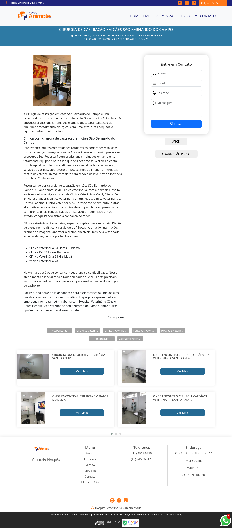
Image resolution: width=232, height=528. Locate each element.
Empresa (151, 15)
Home (135, 15)
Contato (208, 15)
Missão (168, 15)
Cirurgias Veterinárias (88, 330)
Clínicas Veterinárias (117, 330)
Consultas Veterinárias (145, 330)
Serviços (185, 15)
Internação (101, 338)
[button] (111, 434)
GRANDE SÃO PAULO (176, 154)
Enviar (178, 124)
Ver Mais (82, 371)
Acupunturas (59, 330)
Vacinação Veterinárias (131, 338)
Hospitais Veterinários (173, 330)
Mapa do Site (90, 482)
